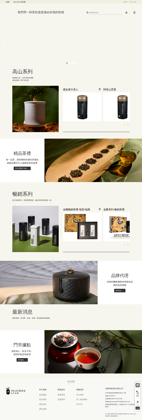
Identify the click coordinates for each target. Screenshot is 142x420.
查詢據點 (22, 360)
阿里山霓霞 (109, 89)
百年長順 (79, 394)
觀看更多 (120, 291)
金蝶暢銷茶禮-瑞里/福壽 (76, 209)
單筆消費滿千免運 (22, 168)
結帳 (137, 408)
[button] (67, 63)
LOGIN (125, 2)
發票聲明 (61, 399)
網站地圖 (42, 409)
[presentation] (4, 44)
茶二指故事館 (81, 399)
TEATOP (79, 404)
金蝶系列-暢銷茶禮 (113, 209)
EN (135, 2)
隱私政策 (42, 404)
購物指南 (61, 394)
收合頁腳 (71, 381)
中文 (131, 2)
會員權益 (42, 394)
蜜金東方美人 (70, 89)
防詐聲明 (42, 399)
